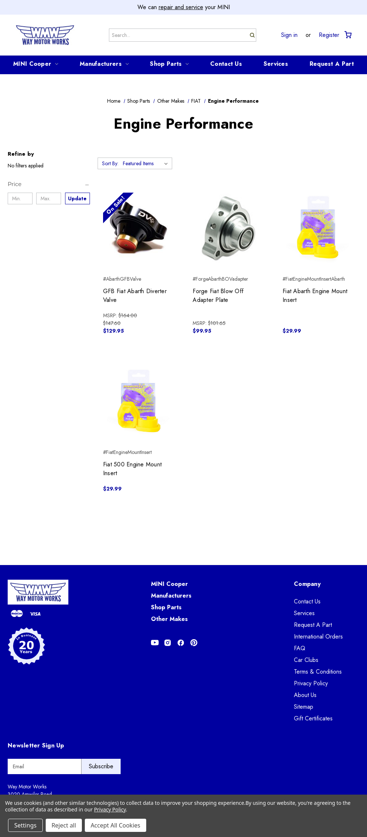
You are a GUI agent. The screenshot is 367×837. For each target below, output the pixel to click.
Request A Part (332, 64)
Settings (25, 825)
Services (276, 64)
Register (329, 35)
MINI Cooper (35, 64)
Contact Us (226, 64)
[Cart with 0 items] (347, 34)
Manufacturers (104, 64)
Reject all (64, 825)
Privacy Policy (311, 683)
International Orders (318, 636)
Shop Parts (169, 64)
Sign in (289, 35)
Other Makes (169, 619)
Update (77, 198)
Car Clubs (306, 660)
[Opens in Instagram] (167, 643)
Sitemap (303, 706)
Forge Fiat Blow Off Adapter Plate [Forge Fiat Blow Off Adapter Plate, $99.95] (218, 295)
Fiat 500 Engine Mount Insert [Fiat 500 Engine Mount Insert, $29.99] (132, 468)
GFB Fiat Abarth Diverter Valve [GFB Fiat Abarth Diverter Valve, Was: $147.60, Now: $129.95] (135, 295)
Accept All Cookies (115, 825)
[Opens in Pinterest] (194, 643)
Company (307, 584)
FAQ (299, 648)
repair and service (181, 7)
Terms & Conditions (318, 671)
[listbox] (147, 163)
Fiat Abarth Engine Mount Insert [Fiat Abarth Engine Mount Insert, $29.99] (315, 295)
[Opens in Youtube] (155, 643)
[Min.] (20, 198)
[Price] (49, 184)
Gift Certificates (313, 718)
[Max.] (48, 198)
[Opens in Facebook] (181, 643)
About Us (305, 695)
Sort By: (110, 163)
